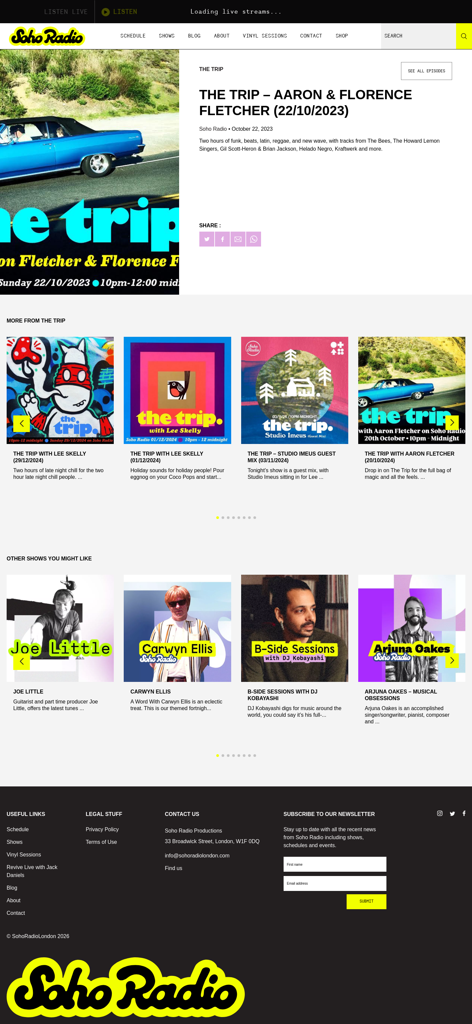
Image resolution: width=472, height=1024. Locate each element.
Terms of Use (101, 842)
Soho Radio (213, 129)
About (222, 36)
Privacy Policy (102, 829)
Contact (311, 36)
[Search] (464, 36)
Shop (342, 36)
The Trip (211, 69)
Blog (194, 36)
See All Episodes (426, 71)
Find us (173, 868)
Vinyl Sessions (265, 36)
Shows (167, 36)
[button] (452, 422)
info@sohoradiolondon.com (197, 855)
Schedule (133, 36)
